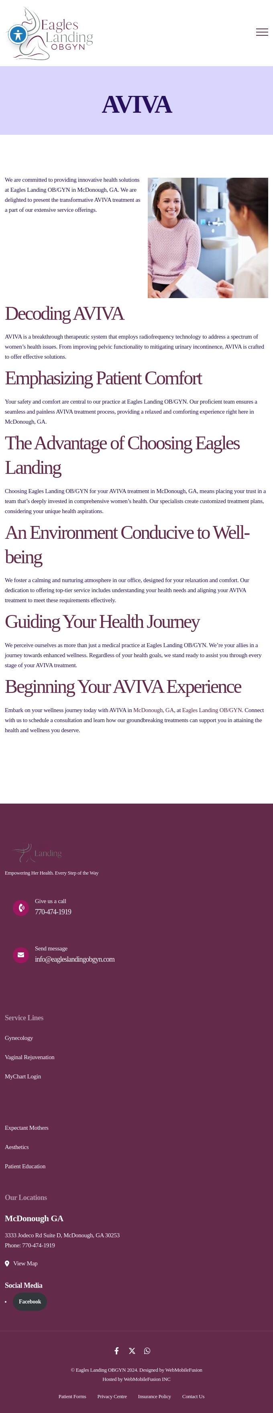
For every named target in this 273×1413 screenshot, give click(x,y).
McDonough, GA (153, 710)
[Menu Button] (262, 33)
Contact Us (193, 1396)
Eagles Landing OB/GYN (212, 710)
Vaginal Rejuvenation (30, 1057)
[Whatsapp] (147, 1350)
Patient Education (25, 1166)
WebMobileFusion (183, 1370)
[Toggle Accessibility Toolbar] (18, 18)
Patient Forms (72, 1396)
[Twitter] (132, 1350)
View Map (25, 1263)
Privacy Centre (111, 1396)
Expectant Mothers (27, 1128)
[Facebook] (116, 1350)
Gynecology (19, 1038)
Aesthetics (17, 1147)
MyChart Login (23, 1076)
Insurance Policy (154, 1396)
